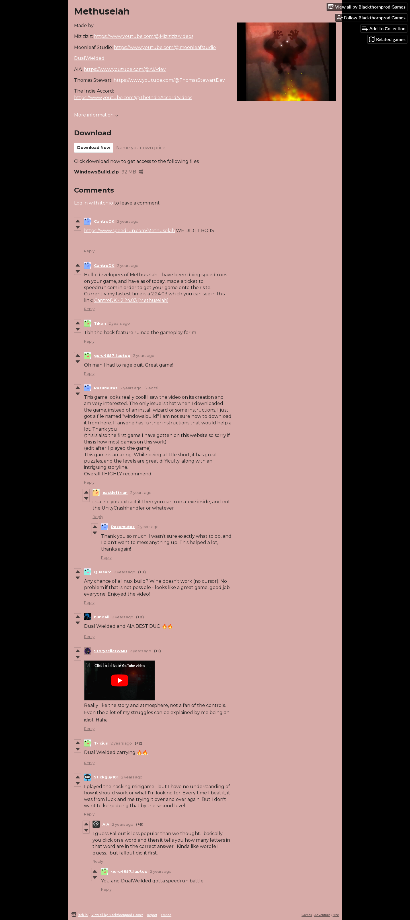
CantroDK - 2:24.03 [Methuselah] (131, 300)
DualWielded (89, 58)
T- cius (101, 743)
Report (152, 915)
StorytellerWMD (110, 651)
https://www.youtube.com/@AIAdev (125, 69)
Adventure (322, 915)
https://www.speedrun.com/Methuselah (129, 230)
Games (307, 915)
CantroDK (104, 221)
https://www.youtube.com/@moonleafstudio (165, 47)
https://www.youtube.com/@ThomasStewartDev (169, 80)
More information (96, 115)
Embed (166, 915)
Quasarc (102, 572)
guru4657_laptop (112, 355)
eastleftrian (115, 492)
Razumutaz (106, 388)
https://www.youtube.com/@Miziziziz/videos (143, 36)
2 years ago (127, 221)
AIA (105, 824)
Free (336, 915)
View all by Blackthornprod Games (117, 915)
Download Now (93, 147)
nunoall (101, 617)
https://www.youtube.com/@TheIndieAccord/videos (133, 97)
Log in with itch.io (93, 203)
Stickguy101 (106, 777)
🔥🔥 (167, 626)
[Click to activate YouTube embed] (119, 680)
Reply (89, 251)
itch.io (83, 915)
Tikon (100, 323)
